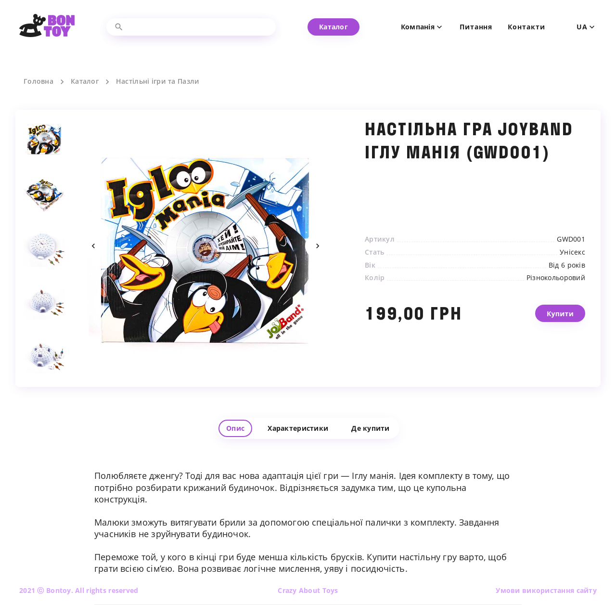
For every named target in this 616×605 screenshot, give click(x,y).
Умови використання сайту (546, 590)
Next (317, 246)
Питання (476, 27)
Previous (93, 246)
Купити (560, 320)
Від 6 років (567, 265)
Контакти (526, 27)
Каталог (85, 81)
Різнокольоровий (555, 277)
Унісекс (572, 252)
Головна (38, 81)
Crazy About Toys (308, 590)
